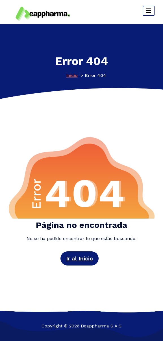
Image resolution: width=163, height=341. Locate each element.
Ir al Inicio (79, 258)
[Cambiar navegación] (149, 11)
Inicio (72, 75)
